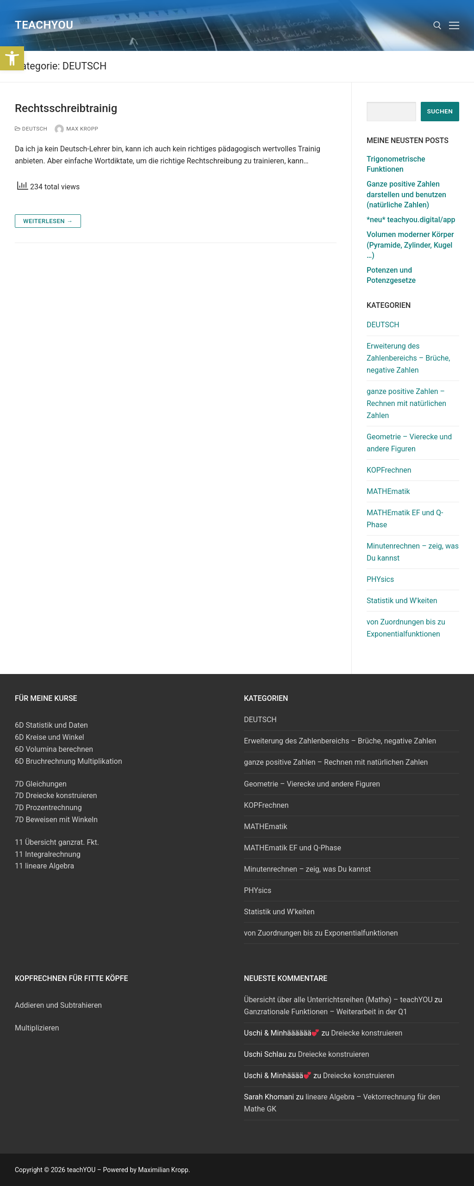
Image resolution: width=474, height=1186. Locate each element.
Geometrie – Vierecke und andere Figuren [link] (409, 442)
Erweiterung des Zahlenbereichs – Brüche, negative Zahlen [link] (408, 358)
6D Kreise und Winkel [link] (49, 737)
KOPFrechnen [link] (389, 470)
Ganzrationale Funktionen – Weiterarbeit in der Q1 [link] (325, 1011)
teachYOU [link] (44, 25)
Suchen (440, 111)
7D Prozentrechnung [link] (48, 807)
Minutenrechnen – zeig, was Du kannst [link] (413, 552)
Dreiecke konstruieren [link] (366, 1033)
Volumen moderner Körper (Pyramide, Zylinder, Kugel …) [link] (410, 245)
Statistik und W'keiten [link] (402, 600)
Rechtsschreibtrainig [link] (66, 108)
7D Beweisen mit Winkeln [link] (56, 819)
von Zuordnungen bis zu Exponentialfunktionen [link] (406, 628)
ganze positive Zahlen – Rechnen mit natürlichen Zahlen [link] (406, 403)
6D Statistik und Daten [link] (51, 725)
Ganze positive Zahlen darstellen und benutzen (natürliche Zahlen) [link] (406, 194)
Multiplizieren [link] (37, 1028)
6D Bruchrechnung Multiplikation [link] (68, 761)
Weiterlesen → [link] (48, 221)
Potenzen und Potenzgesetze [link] (391, 275)
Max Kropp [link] (76, 128)
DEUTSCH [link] (31, 128)
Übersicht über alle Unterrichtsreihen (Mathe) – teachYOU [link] (338, 999)
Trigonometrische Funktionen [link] (396, 164)
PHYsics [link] (380, 579)
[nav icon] (454, 25)
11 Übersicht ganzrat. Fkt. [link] (57, 842)
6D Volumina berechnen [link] (54, 749)
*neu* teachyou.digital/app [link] (411, 219)
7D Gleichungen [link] (41, 784)
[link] (12, 58)
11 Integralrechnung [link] (48, 854)
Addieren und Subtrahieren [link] (58, 1005)
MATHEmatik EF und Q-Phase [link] (405, 518)
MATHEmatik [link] (388, 491)
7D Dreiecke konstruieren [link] (56, 795)
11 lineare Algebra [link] (44, 865)
